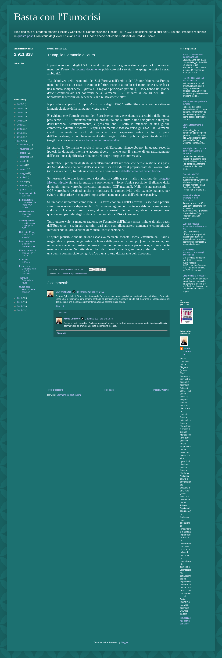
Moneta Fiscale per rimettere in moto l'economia (191, 198)
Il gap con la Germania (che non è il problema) (27, 270)
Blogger (124, 642)
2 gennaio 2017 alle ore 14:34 (99, 319)
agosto (23, 161)
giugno (23, 169)
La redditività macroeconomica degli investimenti (193, 252)
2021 (20, 125)
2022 (20, 121)
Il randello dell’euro (24, 260)
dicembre (24, 144)
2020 (20, 129)
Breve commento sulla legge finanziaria (193, 55)
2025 (20, 108)
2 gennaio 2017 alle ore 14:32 (90, 292)
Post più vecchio (161, 390)
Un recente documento (86, 69)
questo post (25, 36)
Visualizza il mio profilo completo (185, 621)
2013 (20, 310)
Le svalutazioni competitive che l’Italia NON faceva (27, 204)
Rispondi (60, 306)
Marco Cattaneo (63, 292)
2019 (20, 133)
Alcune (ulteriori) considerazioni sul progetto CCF (27, 224)
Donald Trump (68, 274)
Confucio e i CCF (191, 174)
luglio (22, 165)
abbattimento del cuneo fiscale (141, 171)
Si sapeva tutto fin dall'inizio (27, 194)
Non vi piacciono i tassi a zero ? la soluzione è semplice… (194, 151)
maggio (23, 173)
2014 (20, 306)
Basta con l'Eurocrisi (57, 17)
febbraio (24, 185)
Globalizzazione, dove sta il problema (27, 214)
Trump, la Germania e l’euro (26, 280)
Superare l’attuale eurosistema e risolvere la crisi (195, 226)
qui (78, 36)
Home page (108, 390)
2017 (20, 141)
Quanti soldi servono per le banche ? (27, 289)
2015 (20, 302)
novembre (25, 149)
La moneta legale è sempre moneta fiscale (27, 244)
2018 (20, 137)
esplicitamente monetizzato (100, 140)
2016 (20, 298)
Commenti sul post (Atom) (68, 395)
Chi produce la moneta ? (194, 276)
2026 (20, 104)
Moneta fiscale (81, 274)
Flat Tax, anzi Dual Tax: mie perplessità (193, 79)
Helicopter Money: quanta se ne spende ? (27, 235)
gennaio (24, 189)
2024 (20, 112)
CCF (59, 274)
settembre (25, 157)
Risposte (63, 312)
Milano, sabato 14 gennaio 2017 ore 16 (27, 253)
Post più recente (55, 390)
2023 (20, 116)
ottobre (23, 153)
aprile (23, 177)
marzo (23, 181)
